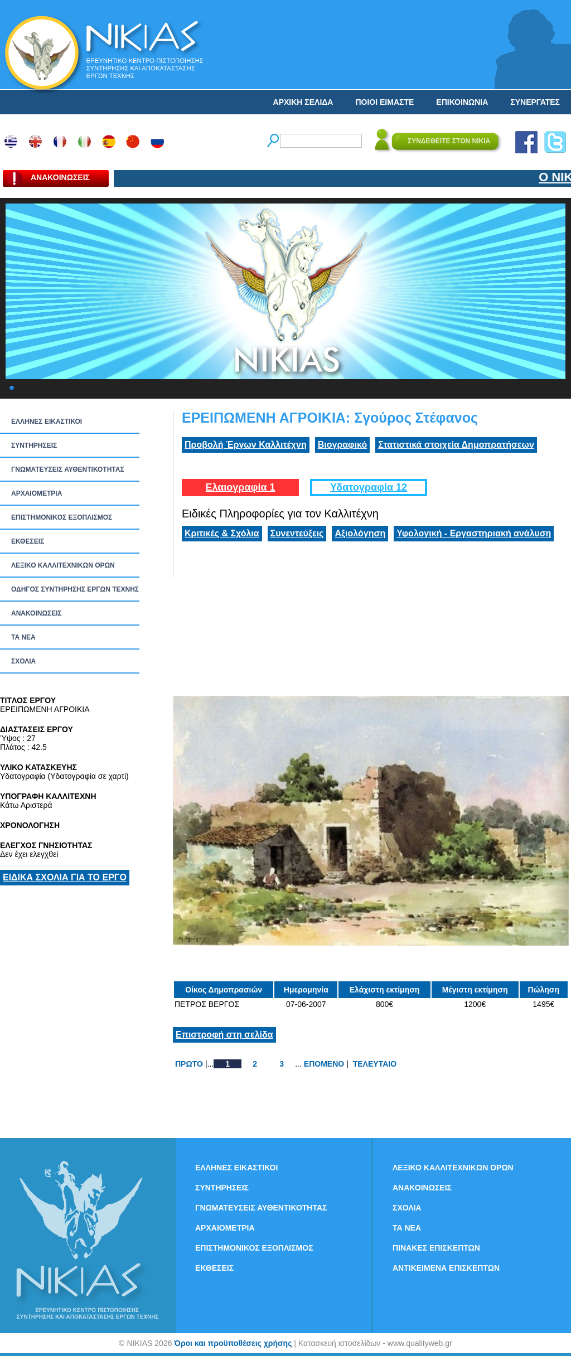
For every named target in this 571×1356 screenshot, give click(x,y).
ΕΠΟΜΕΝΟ (324, 1063)
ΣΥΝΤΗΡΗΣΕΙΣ (34, 445)
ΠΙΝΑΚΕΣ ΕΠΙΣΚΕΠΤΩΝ (436, 1247)
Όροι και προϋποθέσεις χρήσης (233, 1343)
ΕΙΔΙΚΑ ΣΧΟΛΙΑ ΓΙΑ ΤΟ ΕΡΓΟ (65, 877)
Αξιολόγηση (360, 533)
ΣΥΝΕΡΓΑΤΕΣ (535, 102)
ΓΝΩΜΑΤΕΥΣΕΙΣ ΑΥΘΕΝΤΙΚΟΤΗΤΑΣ (67, 469)
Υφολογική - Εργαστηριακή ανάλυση (473, 533)
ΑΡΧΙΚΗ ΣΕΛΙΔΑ (303, 102)
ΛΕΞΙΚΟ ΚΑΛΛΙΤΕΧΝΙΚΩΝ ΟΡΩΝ (63, 565)
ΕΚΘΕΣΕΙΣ (27, 541)
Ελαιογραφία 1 (240, 487)
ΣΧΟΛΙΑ (23, 661)
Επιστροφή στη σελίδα (224, 1034)
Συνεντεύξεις (297, 533)
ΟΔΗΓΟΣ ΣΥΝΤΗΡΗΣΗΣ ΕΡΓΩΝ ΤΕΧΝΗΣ (75, 589)
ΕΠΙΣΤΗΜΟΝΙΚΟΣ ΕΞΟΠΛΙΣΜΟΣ (61, 517)
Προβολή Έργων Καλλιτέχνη (246, 444)
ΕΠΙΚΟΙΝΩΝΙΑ (462, 102)
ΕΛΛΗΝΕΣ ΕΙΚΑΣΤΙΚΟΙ (46, 421)
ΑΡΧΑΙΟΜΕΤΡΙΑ (36, 493)
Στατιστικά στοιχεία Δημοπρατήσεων (456, 444)
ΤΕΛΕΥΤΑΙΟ (374, 1063)
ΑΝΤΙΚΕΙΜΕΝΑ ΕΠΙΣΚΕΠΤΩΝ (446, 1267)
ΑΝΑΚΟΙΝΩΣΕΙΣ (36, 613)
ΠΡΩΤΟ (189, 1063)
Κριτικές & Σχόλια (222, 533)
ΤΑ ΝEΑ (23, 637)
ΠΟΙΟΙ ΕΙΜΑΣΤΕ (384, 102)
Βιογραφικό (342, 444)
